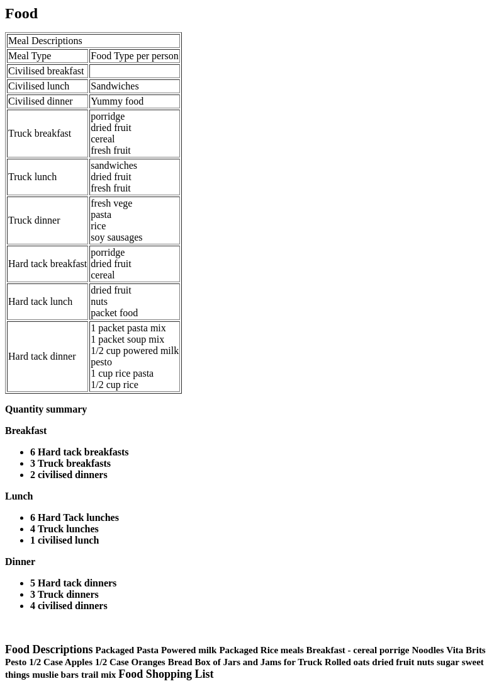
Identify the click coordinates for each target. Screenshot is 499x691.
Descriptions (56, 40)
